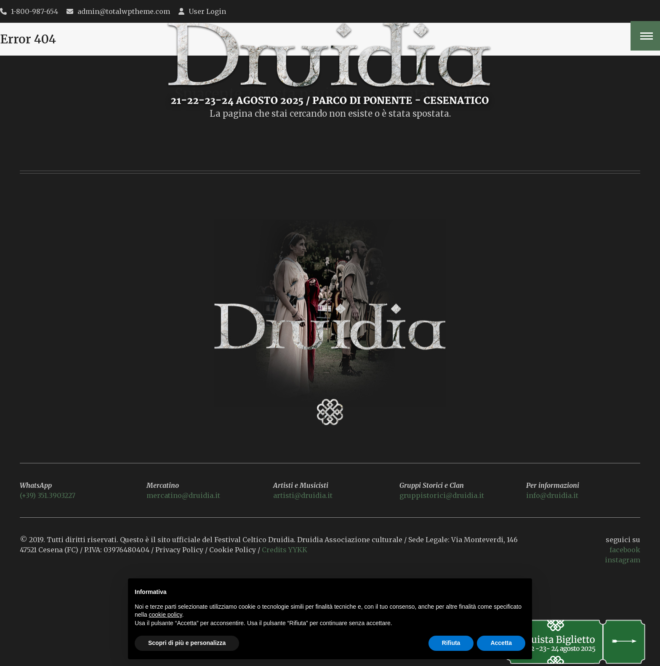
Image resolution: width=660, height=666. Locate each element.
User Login (207, 11)
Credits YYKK (285, 550)
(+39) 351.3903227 (47, 495)
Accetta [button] (501, 642)
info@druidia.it (552, 495)
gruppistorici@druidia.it (441, 495)
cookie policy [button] (165, 614)
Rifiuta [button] (451, 642)
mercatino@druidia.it (183, 495)
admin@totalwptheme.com (123, 11)
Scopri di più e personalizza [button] (187, 642)
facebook (624, 550)
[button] (645, 36)
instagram (622, 560)
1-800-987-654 (34, 11)
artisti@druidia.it (303, 495)
